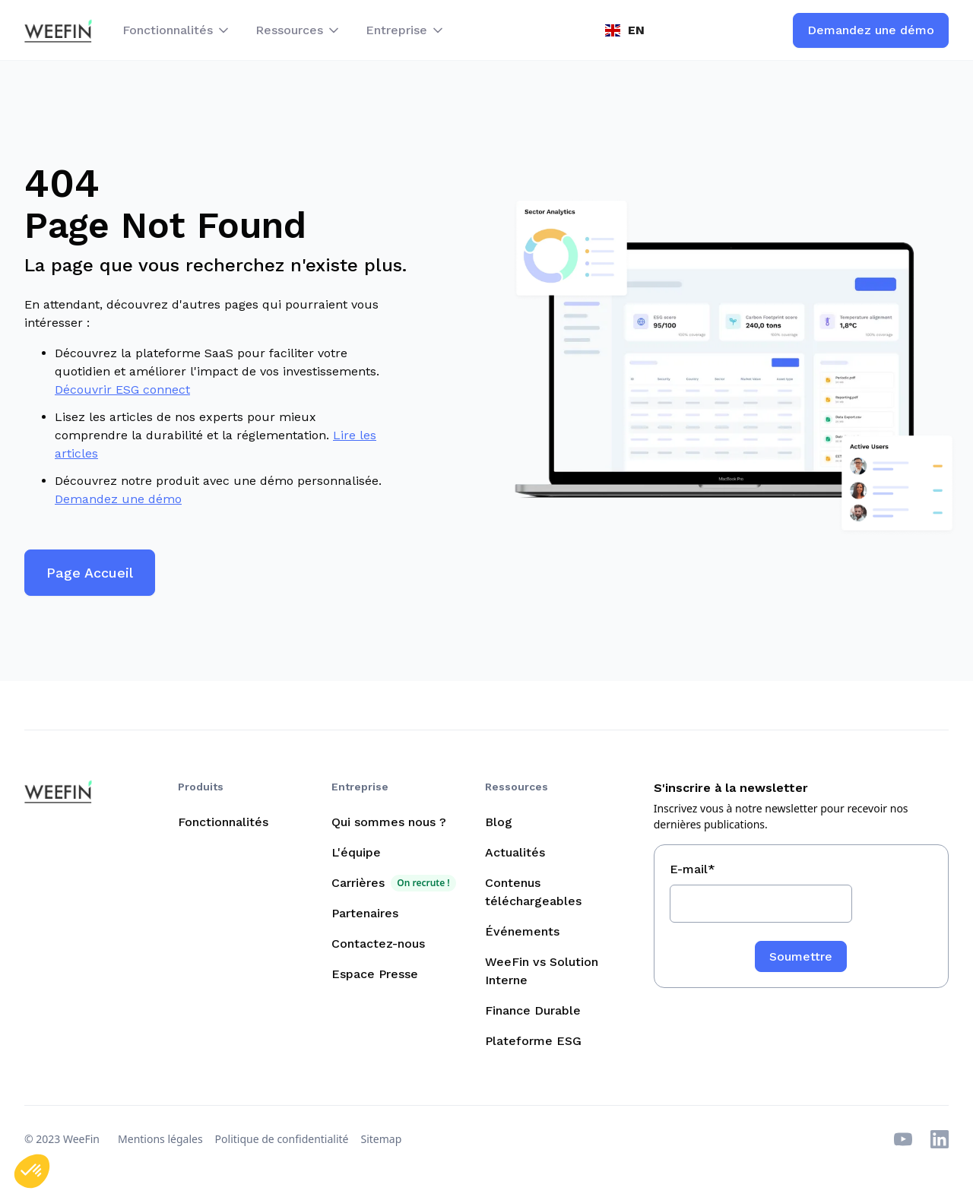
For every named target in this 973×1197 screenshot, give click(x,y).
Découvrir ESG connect (122, 389)
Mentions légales (160, 1139)
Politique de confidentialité (282, 1139)
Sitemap (381, 1139)
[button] (176, 30)
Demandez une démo (118, 499)
